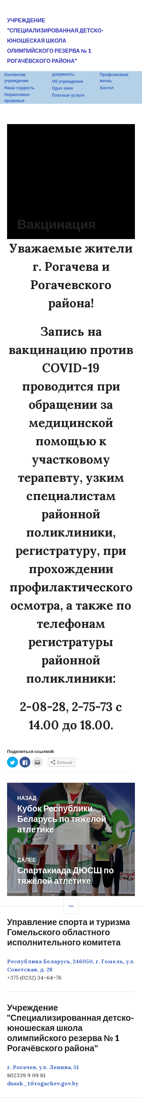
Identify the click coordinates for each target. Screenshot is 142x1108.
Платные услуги (68, 95)
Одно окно (62, 88)
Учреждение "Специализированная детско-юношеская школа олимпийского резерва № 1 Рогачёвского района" (55, 40)
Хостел (107, 88)
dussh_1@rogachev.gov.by (43, 1083)
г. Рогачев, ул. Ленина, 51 (43, 1067)
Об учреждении (67, 81)
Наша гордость (19, 88)
